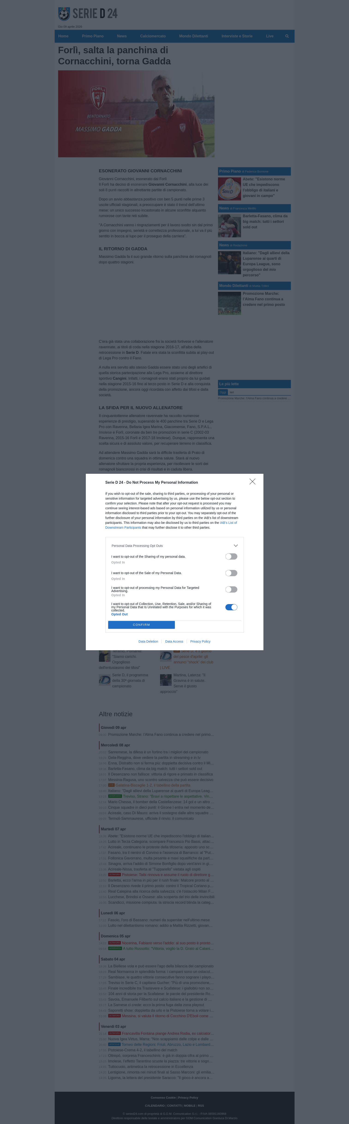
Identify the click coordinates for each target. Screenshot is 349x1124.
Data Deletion (148, 641)
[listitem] (174, 545)
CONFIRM (141, 624)
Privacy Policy (200, 641)
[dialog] (174, 562)
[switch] (231, 556)
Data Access (174, 641)
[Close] (254, 483)
